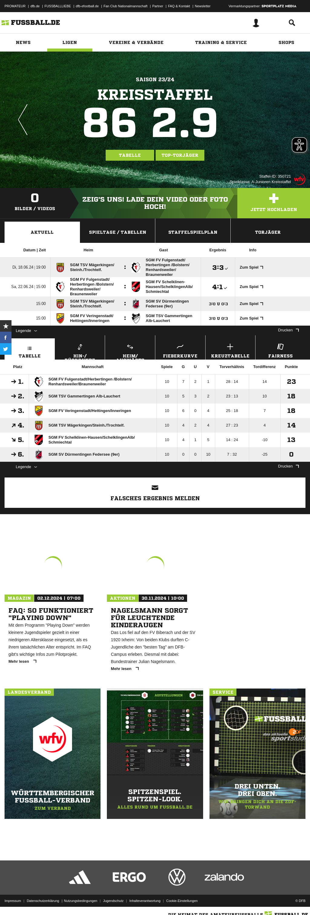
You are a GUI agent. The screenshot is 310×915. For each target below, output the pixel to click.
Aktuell (42, 232)
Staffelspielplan (192, 232)
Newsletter (203, 6)
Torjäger (268, 232)
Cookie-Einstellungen (182, 901)
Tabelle (130, 155)
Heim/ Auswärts (130, 351)
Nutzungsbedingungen (80, 901)
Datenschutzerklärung (43, 901)
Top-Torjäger (180, 155)
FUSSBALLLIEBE (58, 6)
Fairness (280, 350)
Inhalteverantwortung (144, 901)
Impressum (13, 901)
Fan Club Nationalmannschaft (125, 6)
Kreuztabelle (230, 350)
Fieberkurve (180, 350)
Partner (157, 6)
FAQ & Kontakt (179, 6)
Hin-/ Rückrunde (80, 351)
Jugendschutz (113, 901)
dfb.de (35, 6)
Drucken (288, 330)
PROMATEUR (15, 6)
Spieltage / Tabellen (117, 232)
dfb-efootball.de (87, 6)
